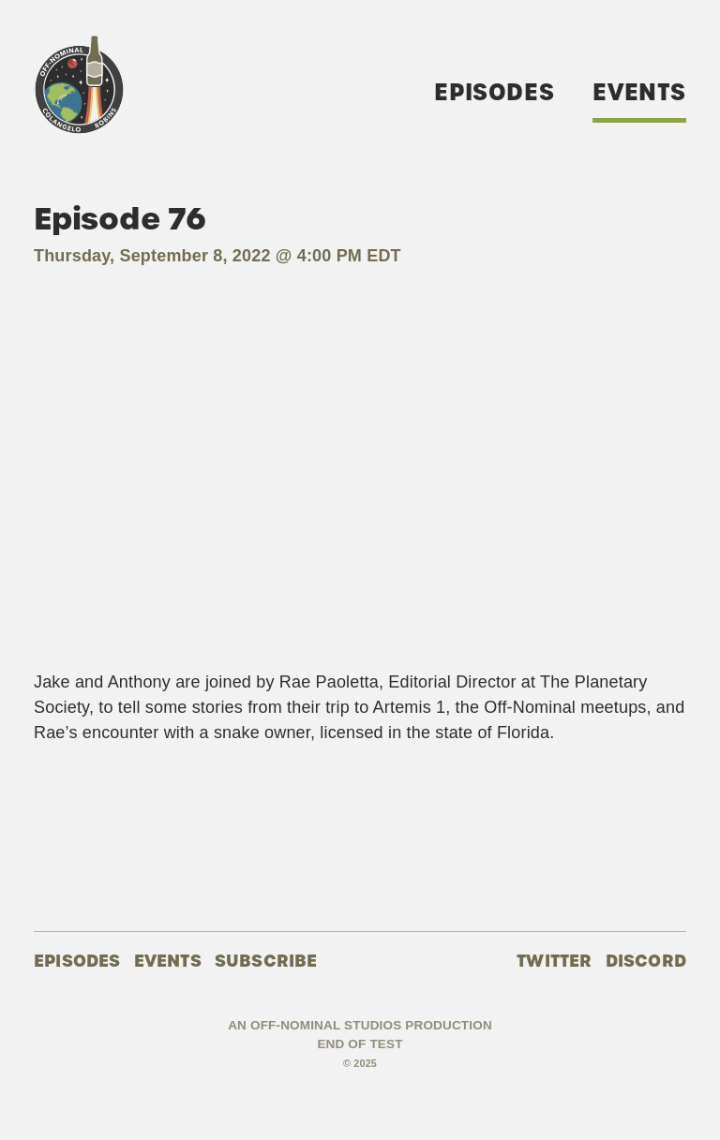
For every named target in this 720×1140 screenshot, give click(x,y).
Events (639, 92)
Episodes (494, 92)
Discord (646, 960)
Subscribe (266, 960)
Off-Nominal (79, 84)
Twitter (554, 960)
